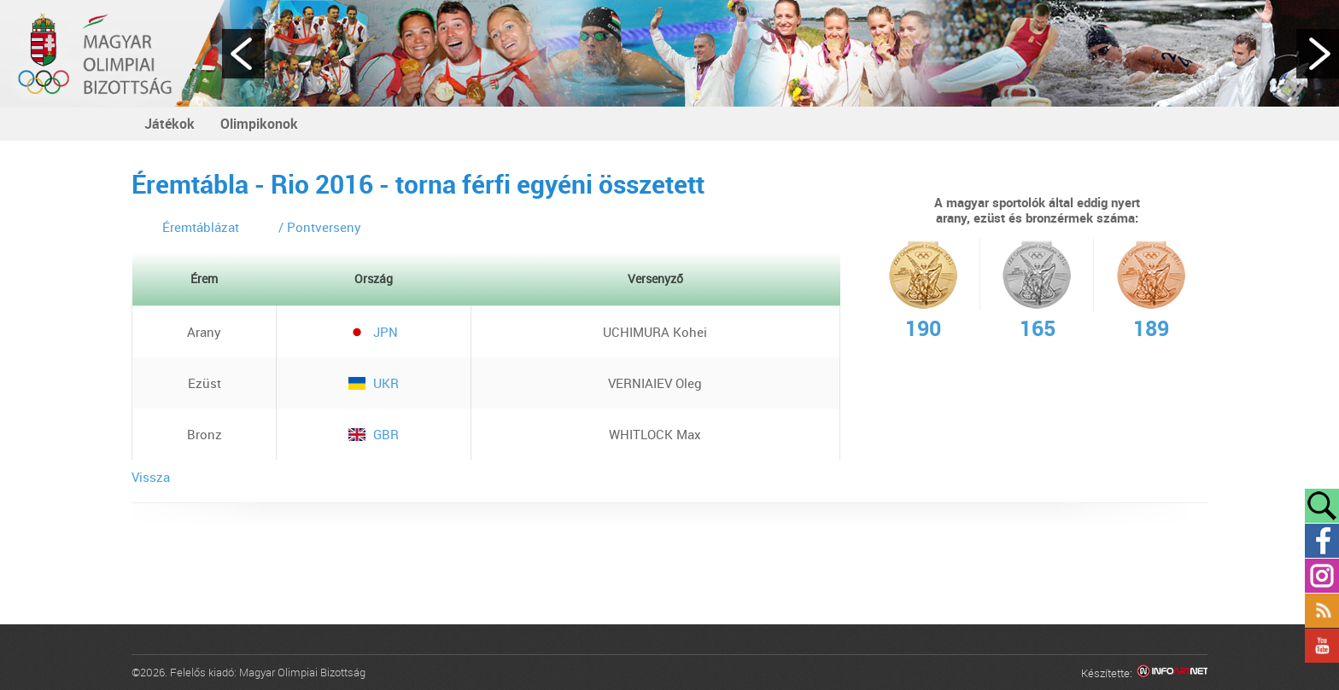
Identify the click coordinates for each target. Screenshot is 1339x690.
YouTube (1322, 646)
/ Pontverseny (319, 226)
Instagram (1322, 576)
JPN (373, 331)
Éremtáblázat (200, 226)
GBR (373, 434)
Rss (1322, 611)
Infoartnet (1172, 673)
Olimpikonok (259, 123)
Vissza (151, 476)
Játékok (169, 123)
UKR (373, 382)
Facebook (1322, 541)
